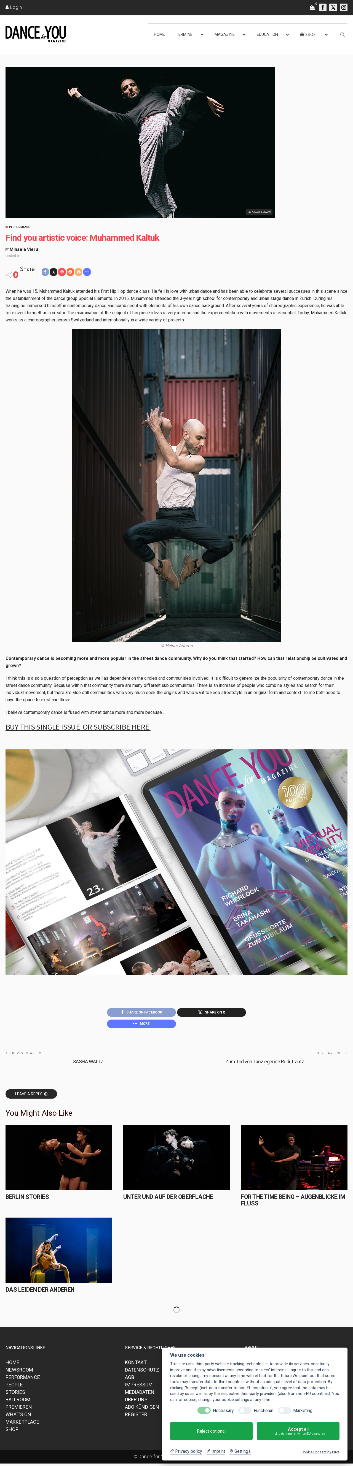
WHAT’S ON (18, 1417)
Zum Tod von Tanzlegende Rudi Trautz (265, 1063)
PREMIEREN (19, 1409)
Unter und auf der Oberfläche (166, 1199)
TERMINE (184, 34)
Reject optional (211, 1431)
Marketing (302, 1410)
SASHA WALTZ (88, 1063)
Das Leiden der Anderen (39, 1291)
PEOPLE (14, 1387)
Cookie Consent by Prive (320, 1452)
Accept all (298, 1431)
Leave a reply (29, 1096)
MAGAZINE (225, 34)
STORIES (15, 1394)
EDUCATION (267, 34)
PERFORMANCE (23, 1380)
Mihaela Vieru (24, 249)
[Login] (14, 7)
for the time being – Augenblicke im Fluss (291, 1202)
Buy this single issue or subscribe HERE (78, 727)
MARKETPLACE (22, 1424)
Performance (19, 227)
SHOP (12, 1432)
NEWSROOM (19, 1372)
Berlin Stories (26, 1199)
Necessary (223, 1410)
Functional (263, 1410)
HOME (159, 34)
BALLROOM (18, 1402)
